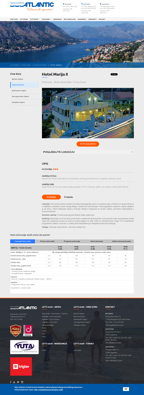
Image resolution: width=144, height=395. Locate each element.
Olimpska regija (47, 325)
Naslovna (14, 19)
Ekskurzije (57, 19)
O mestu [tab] (68, 197)
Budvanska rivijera (19, 91)
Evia (43, 333)
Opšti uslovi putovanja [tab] (121, 241)
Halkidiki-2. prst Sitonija (50, 319)
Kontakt (102, 19)
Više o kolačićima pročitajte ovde (48, 389)
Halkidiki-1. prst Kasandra (51, 316)
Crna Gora (26, 65)
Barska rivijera (17, 79)
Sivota (44, 328)
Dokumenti (82, 19)
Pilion (44, 336)
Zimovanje (46, 19)
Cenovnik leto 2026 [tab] (23, 241)
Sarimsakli (77, 350)
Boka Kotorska (40, 65)
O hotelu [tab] (51, 197)
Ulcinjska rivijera (18, 102)
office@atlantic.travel (113, 343)
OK (126, 389)
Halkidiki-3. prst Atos (49, 322)
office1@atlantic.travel (113, 360)
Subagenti (92, 19)
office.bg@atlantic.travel (114, 325)
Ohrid (44, 350)
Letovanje (24, 19)
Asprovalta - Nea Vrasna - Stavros (54, 313)
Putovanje (34, 19)
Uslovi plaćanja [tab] (96, 241)
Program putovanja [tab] (72, 241)
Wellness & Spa (70, 19)
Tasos (44, 331)
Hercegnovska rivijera (20, 96)
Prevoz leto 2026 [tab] (47, 241)
